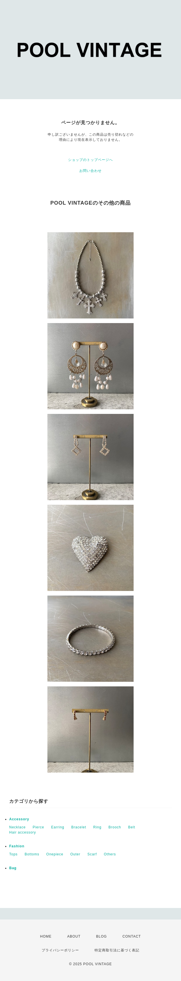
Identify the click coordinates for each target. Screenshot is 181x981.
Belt (131, 827)
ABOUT (73, 936)
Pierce (38, 827)
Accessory (19, 819)
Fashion (16, 846)
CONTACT (131, 936)
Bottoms (32, 854)
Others (110, 854)
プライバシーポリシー (60, 950)
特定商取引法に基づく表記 (117, 950)
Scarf (92, 854)
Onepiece (54, 854)
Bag (13, 868)
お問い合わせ (90, 171)
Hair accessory (22, 832)
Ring (97, 827)
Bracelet (78, 827)
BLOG (101, 936)
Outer (75, 854)
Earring (57, 827)
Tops (13, 854)
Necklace (17, 827)
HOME (46, 936)
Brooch (115, 827)
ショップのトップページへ (90, 160)
